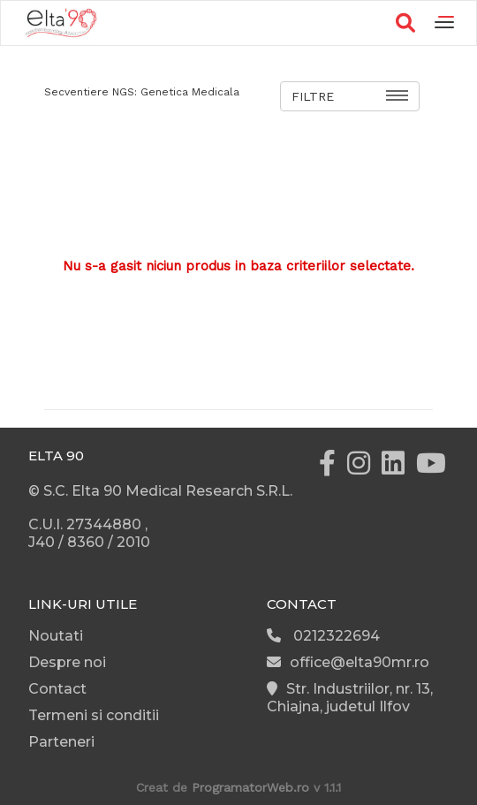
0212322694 (323, 635)
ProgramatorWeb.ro (250, 787)
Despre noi (67, 662)
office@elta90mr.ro (348, 662)
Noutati (55, 635)
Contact (57, 688)
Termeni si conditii (93, 715)
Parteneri (61, 741)
